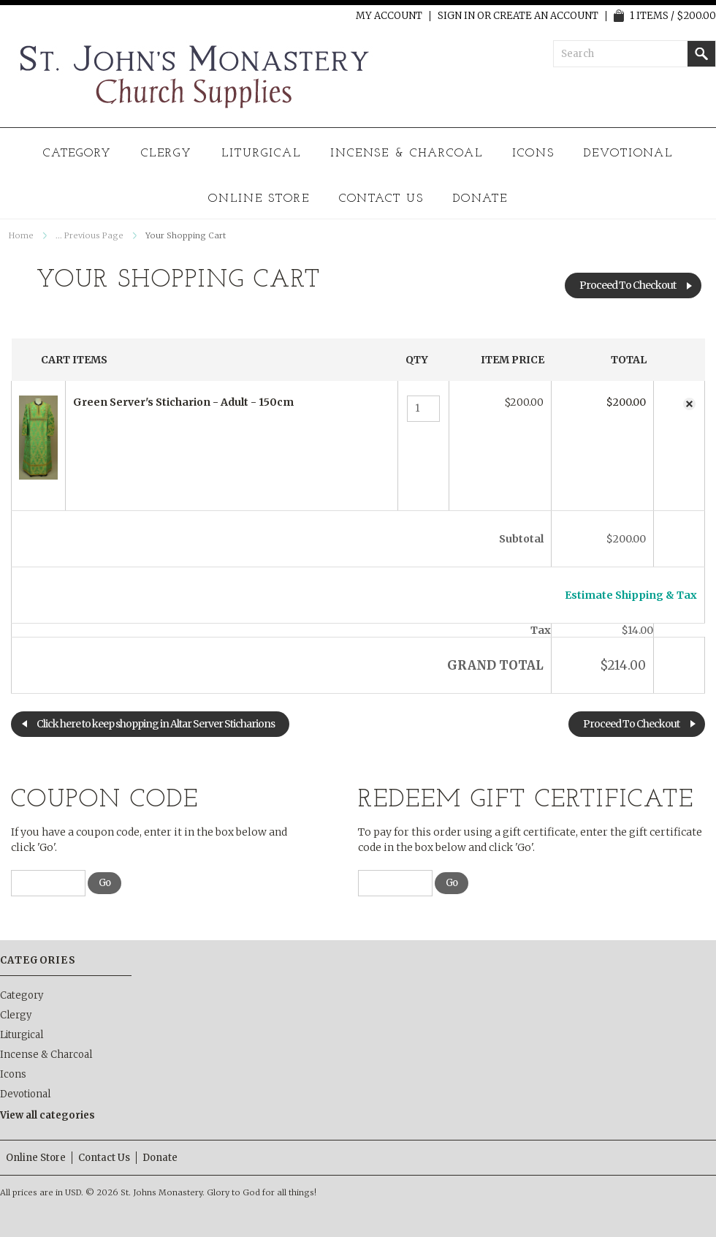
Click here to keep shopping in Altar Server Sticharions (156, 723)
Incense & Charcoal (406, 153)
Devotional (629, 153)
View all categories (47, 1115)
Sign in (456, 16)
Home (21, 235)
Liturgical (261, 153)
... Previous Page (89, 235)
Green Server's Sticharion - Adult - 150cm (183, 402)
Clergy (166, 153)
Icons (533, 153)
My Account (389, 16)
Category (78, 153)
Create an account (545, 16)
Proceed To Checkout (627, 285)
